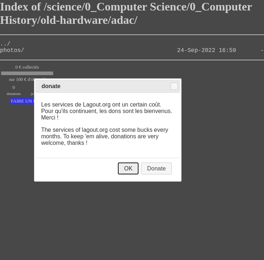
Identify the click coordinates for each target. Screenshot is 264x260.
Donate (156, 168)
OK (128, 168)
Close (174, 86)
